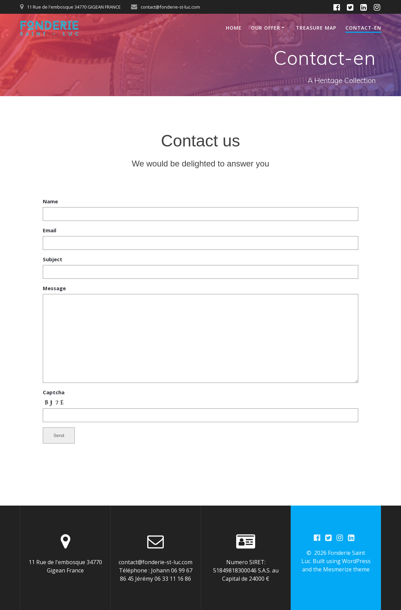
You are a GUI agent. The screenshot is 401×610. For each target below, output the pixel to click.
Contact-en (363, 27)
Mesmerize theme (346, 569)
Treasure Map (316, 27)
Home (234, 27)
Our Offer (265, 27)
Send (58, 435)
